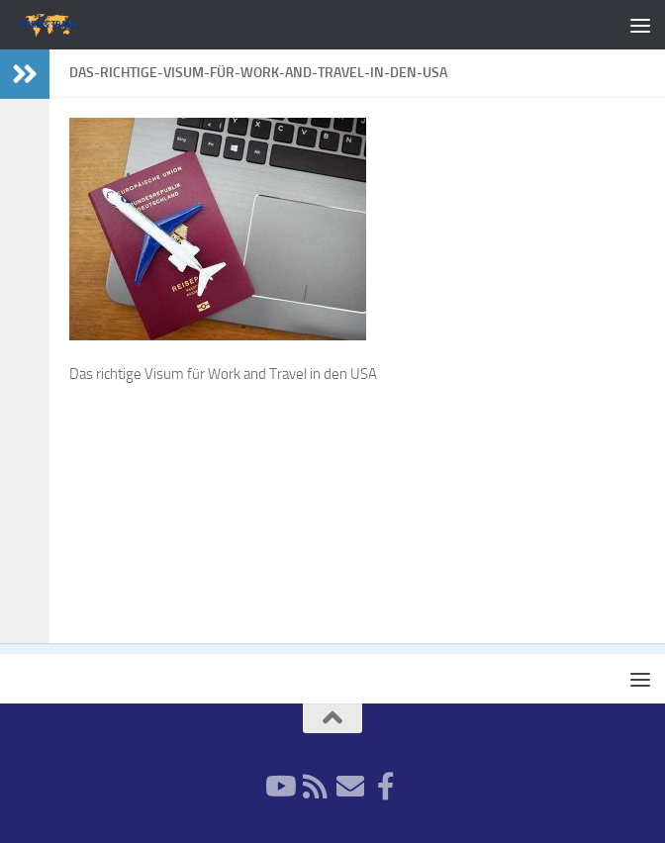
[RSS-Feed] (315, 786)
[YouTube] (279, 786)
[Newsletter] (350, 786)
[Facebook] (386, 786)
